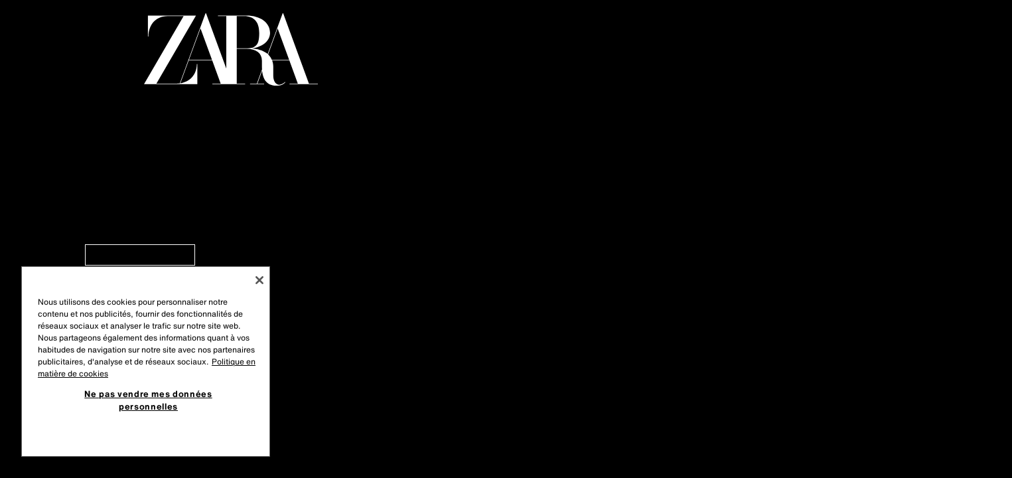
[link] (140, 255)
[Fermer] (259, 280)
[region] (145, 361)
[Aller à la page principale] (231, 49)
